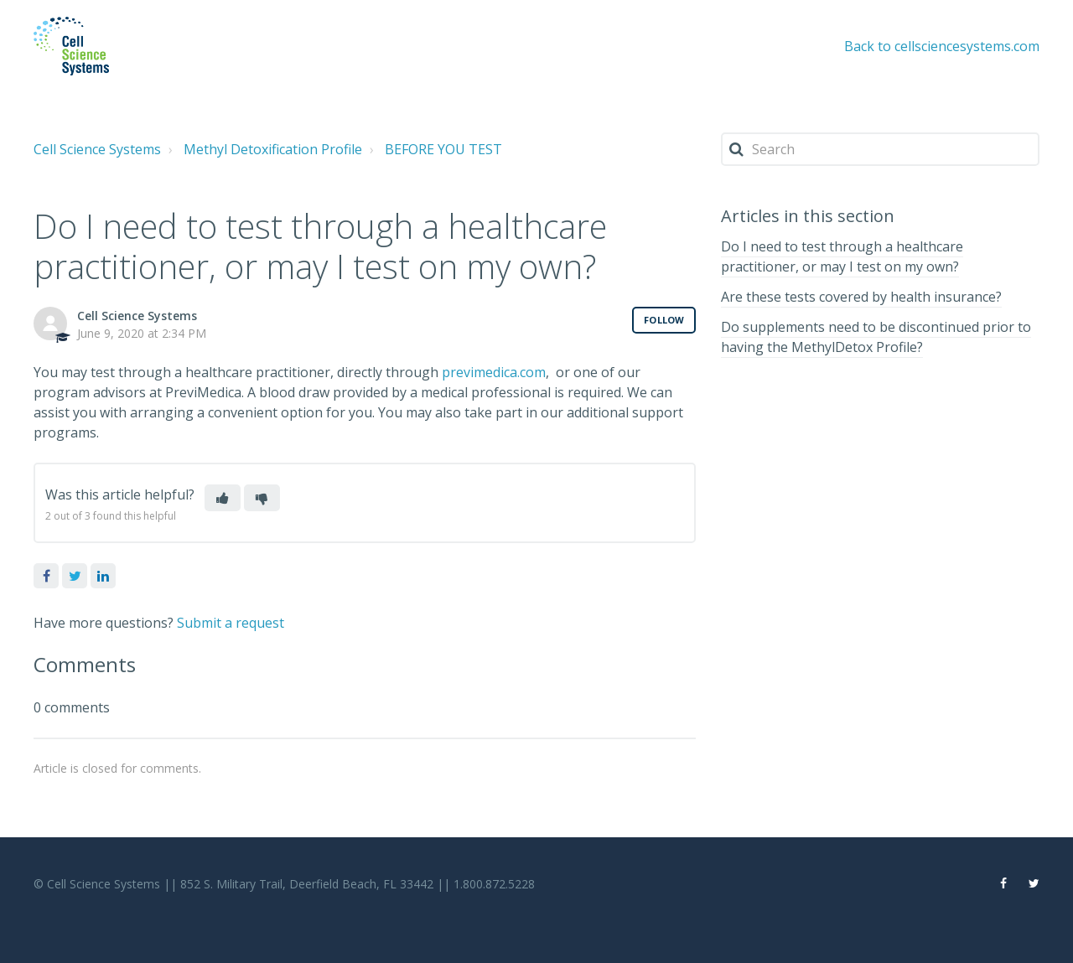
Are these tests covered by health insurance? (861, 296)
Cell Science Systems (97, 149)
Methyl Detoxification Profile (273, 149)
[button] (223, 497)
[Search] (880, 149)
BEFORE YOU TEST (443, 149)
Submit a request (230, 623)
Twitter (74, 575)
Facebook (46, 575)
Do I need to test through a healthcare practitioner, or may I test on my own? (842, 256)
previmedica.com (494, 372)
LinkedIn (103, 575)
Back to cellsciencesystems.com (941, 46)
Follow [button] (664, 319)
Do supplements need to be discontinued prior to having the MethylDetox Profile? (876, 337)
